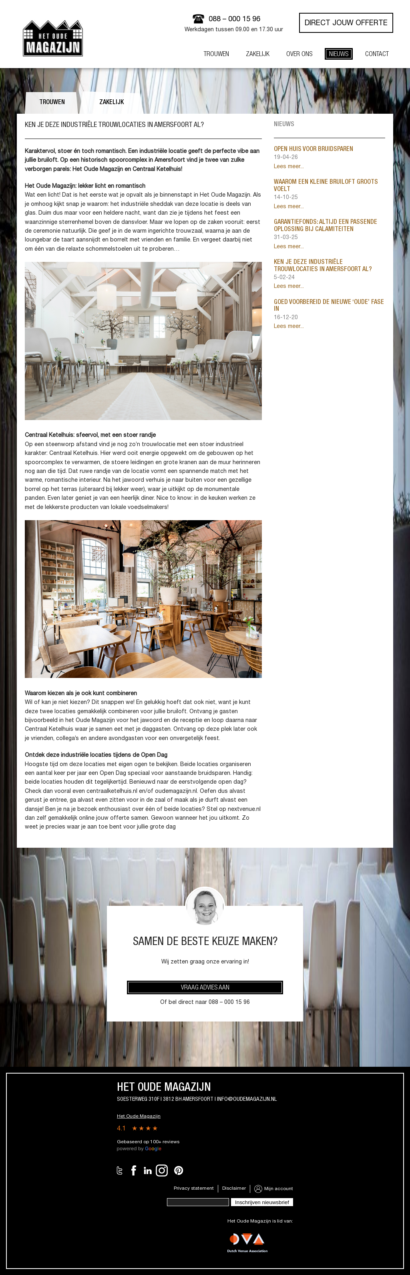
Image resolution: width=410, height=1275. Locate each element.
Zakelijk (111, 103)
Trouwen (52, 103)
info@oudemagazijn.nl (247, 1099)
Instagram (161, 1170)
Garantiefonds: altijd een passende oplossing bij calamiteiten (325, 226)
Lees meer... (289, 167)
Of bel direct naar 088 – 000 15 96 (205, 1003)
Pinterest (178, 1170)
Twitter (119, 1170)
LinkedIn (147, 1170)
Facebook (133, 1170)
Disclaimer (234, 1188)
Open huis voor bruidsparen (313, 150)
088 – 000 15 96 (234, 19)
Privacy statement (194, 1188)
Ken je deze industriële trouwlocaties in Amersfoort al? (323, 266)
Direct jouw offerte (346, 23)
